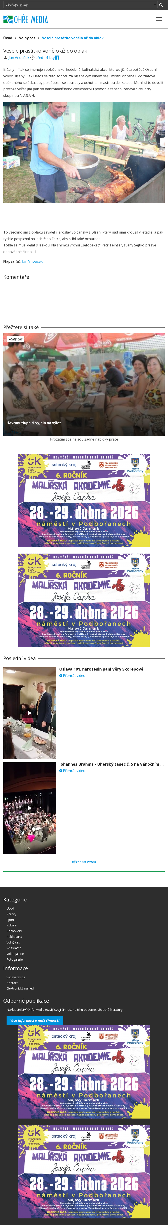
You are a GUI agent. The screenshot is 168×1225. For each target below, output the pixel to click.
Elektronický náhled (20, 988)
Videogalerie (15, 954)
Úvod (7, 37)
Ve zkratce (14, 948)
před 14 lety (45, 57)
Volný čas (27, 37)
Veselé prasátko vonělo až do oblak (73, 37)
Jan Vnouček (19, 57)
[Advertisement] (84, 215)
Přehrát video (72, 675)
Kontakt (12, 983)
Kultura (12, 925)
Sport (10, 920)
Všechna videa (84, 862)
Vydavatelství (16, 977)
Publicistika (14, 937)
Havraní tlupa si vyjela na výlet (34, 422)
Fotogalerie (15, 959)
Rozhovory (14, 931)
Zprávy (11, 914)
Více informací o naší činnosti (35, 1020)
